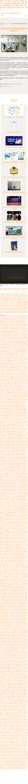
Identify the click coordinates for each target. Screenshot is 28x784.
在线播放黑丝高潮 (13, 550)
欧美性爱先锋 (5, 442)
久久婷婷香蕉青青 (4, 625)
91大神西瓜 (8, 434)
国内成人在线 (17, 629)
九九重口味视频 (4, 707)
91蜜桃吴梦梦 (11, 319)
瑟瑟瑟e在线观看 (6, 379)
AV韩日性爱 (12, 499)
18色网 (8, 422)
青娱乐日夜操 (24, 625)
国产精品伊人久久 (11, 574)
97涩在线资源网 (18, 435)
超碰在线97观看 (19, 677)
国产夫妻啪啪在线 (5, 571)
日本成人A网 (6, 464)
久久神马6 (8, 471)
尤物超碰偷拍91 (25, 511)
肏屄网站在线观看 (4, 363)
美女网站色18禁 (14, 415)
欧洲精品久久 (9, 670)
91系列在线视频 (22, 428)
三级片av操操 (17, 324)
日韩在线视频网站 (8, 370)
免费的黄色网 (6, 498)
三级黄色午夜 (5, 343)
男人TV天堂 (12, 519)
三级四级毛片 (9, 584)
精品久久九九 (13, 438)
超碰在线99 (7, 609)
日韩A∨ (21, 429)
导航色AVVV (9, 448)
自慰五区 (14, 411)
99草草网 (3, 425)
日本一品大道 (2, 731)
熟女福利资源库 (20, 613)
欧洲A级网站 (7, 351)
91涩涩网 (23, 421)
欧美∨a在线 (25, 713)
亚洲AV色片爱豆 (6, 509)
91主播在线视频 (8, 360)
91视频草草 (4, 508)
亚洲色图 (9, 373)
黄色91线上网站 (11, 516)
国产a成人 (24, 322)
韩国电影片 (13, 765)
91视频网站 (5, 414)
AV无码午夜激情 (16, 325)
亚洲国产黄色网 (11, 414)
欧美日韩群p (19, 487)
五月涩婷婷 (21, 548)
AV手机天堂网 (4, 330)
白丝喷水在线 (15, 584)
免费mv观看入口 (17, 484)
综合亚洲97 (7, 731)
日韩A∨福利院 (14, 722)
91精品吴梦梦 (14, 628)
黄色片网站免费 (7, 385)
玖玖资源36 (12, 637)
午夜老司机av (16, 567)
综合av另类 (6, 367)
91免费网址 (22, 667)
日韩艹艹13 (3, 471)
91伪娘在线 (19, 515)
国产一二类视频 (21, 583)
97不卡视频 (16, 531)
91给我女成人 (14, 563)
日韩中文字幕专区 (4, 652)
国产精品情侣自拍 (6, 408)
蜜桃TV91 (13, 357)
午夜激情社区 (7, 376)
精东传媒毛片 (2, 374)
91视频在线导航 (23, 516)
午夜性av (16, 340)
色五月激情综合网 (23, 457)
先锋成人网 (4, 713)
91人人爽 (18, 372)
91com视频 (18, 502)
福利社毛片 (25, 658)
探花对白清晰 (22, 464)
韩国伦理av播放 (20, 529)
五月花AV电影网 (17, 697)
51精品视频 (24, 327)
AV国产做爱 (5, 515)
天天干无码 (24, 606)
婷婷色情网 (10, 635)
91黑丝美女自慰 (8, 337)
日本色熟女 (11, 663)
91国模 (3, 429)
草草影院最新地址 (6, 499)
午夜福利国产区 (6, 364)
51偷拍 (3, 418)
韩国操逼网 (22, 632)
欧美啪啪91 (4, 453)
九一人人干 (25, 387)
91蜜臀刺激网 (22, 463)
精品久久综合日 (4, 338)
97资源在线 (15, 738)
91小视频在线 (10, 702)
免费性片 (25, 621)
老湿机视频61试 (9, 474)
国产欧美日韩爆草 (17, 551)
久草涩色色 (13, 444)
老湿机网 (12, 592)
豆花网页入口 (16, 735)
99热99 (24, 561)
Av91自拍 (17, 706)
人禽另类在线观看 (4, 555)
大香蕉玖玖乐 (12, 376)
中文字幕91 (21, 752)
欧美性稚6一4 (3, 505)
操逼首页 (20, 379)
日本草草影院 (7, 372)
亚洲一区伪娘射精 (7, 424)
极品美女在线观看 (8, 754)
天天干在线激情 (8, 470)
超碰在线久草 (24, 600)
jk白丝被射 (6, 538)
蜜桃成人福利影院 (19, 522)
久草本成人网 (22, 634)
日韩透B (13, 665)
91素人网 (18, 318)
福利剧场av (9, 715)
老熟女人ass (20, 650)
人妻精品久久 (22, 403)
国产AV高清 (6, 648)
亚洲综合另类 (3, 448)
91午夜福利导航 (22, 354)
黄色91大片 (15, 427)
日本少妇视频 (6, 319)
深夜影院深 (9, 713)
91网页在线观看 (12, 324)
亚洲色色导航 (17, 366)
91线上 (25, 760)
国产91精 (11, 347)
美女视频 (16, 760)
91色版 (16, 723)
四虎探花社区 (5, 725)
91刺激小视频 (6, 441)
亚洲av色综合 (18, 693)
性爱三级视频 (6, 610)
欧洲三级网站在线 (4, 719)
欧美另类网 (4, 671)
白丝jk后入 (16, 483)
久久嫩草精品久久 (14, 360)
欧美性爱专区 (20, 409)
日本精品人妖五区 (17, 639)
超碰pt (6, 667)
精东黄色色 (14, 596)
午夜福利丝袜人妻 (14, 451)
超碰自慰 (19, 723)
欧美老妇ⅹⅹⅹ (9, 511)
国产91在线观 (23, 665)
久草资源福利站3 (24, 597)
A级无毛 (2, 519)
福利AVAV (9, 380)
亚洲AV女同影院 (20, 477)
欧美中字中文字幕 (21, 334)
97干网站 (21, 330)
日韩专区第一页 (21, 470)
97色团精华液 (14, 487)
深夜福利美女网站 (9, 518)
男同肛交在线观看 (23, 741)
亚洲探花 (5, 335)
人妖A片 (25, 680)
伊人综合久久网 (12, 609)
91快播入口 (18, 747)
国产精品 (3, 683)
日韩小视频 (21, 651)
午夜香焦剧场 (19, 641)
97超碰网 (22, 609)
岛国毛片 (25, 414)
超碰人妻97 (22, 431)
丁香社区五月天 (22, 483)
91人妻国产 (19, 616)
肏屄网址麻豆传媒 (17, 396)
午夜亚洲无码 (2, 626)
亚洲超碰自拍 (23, 571)
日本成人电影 (12, 476)
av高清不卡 (16, 707)
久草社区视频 (20, 356)
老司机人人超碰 (10, 428)
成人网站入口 (2, 503)
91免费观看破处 (12, 500)
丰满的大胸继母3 (7, 537)
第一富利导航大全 (15, 542)
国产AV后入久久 (13, 351)
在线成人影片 (24, 509)
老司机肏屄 (25, 580)
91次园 (15, 602)
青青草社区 (13, 493)
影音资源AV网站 (24, 696)
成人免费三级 (23, 731)
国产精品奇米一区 (20, 386)
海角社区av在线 (23, 608)
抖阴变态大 (13, 673)
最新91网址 (9, 739)
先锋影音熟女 (4, 495)
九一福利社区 (11, 610)
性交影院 (10, 353)
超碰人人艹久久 (24, 525)
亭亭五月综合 (17, 412)
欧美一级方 (21, 325)
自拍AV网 (22, 408)
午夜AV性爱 (19, 424)
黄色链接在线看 (14, 713)
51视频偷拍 (4, 738)
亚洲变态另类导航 (21, 377)
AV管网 (5, 511)
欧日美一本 (6, 526)
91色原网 (25, 356)
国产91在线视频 (23, 664)
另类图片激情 (15, 473)
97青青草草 (17, 450)
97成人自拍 (19, 577)
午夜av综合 (26, 512)
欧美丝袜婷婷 (19, 764)
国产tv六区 (12, 419)
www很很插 (23, 361)
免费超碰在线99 (3, 622)
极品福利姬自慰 (20, 415)
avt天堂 (26, 386)
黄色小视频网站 (19, 606)
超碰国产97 (7, 749)
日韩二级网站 (15, 387)
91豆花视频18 (13, 696)
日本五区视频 (15, 661)
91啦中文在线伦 (20, 561)
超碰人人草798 (13, 745)
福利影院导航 (6, 324)
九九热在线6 (16, 647)
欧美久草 (14, 526)
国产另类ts (12, 690)
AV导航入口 (3, 484)
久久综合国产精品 (6, 664)
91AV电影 (14, 561)
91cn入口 (8, 492)
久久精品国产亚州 (22, 538)
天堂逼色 (20, 416)
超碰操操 (19, 499)
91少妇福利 (15, 625)
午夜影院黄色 (15, 751)
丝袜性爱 (14, 469)
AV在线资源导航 (24, 596)
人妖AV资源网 (21, 471)
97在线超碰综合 (12, 466)
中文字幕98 (12, 689)
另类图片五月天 (23, 372)
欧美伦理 (16, 476)
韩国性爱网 (8, 550)
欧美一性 (13, 373)
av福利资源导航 (24, 500)
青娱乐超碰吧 (15, 353)
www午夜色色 (15, 356)
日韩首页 (24, 645)
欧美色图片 (16, 379)
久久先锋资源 (17, 609)
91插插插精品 (17, 674)
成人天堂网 (4, 432)
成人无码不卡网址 (10, 760)
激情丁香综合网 (18, 385)
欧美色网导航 (3, 596)
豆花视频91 (8, 357)
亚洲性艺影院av (8, 631)
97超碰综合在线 (9, 387)
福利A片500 (20, 580)
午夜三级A (15, 477)
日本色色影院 (14, 573)
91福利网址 (8, 657)
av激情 (5, 736)
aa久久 (1, 515)
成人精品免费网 (24, 324)
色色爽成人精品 (21, 363)
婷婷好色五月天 (21, 518)
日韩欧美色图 (23, 498)
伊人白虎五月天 (11, 629)
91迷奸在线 (21, 456)
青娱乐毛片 (15, 490)
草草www (16, 619)
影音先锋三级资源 (22, 566)
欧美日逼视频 (7, 595)
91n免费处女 (9, 699)
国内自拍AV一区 (13, 361)
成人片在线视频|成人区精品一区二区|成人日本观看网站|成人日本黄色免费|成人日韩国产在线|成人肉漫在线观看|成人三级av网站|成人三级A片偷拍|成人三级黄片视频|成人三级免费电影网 (14, 301)
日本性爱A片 (6, 612)
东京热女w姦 (17, 534)
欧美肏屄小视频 (12, 590)
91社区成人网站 (18, 447)
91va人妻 (25, 502)
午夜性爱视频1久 (21, 406)
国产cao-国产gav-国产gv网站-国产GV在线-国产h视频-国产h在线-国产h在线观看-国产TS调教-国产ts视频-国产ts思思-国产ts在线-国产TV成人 (14, 5)
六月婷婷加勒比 (22, 493)
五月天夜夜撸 (23, 484)
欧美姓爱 (25, 317)
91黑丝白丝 (2, 360)
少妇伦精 (20, 376)
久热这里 (17, 493)
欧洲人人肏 (14, 374)
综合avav (3, 447)
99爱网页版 (2, 735)
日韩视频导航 (15, 671)
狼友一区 (19, 367)
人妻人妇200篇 (5, 663)
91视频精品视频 (17, 399)
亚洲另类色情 (10, 490)
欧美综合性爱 (22, 450)
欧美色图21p (12, 344)
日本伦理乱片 (13, 392)
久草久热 (3, 470)
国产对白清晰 (13, 641)
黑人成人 (11, 440)
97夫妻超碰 (16, 618)
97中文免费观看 (24, 639)
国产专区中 (8, 592)
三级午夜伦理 (11, 479)
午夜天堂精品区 (22, 615)
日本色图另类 (16, 702)
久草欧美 (24, 531)
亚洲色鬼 (10, 725)
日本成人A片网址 (9, 580)
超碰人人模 (7, 479)
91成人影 (13, 502)
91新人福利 (16, 414)
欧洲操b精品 (24, 577)
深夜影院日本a (13, 764)
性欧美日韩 (4, 321)
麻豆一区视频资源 (20, 460)
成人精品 (18, 361)
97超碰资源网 (3, 745)
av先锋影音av (19, 628)
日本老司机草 (6, 577)
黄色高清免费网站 (19, 351)
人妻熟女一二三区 (20, 521)
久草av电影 (5, 561)
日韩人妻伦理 (24, 442)
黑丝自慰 (1, 496)
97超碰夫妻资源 (17, 712)
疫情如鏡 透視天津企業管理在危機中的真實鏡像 (14, 252)
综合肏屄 (7, 586)
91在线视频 (7, 431)
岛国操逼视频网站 (7, 415)
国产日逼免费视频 (8, 512)
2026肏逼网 (12, 461)
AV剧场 (1, 369)
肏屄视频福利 (21, 702)
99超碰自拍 (22, 564)
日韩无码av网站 (24, 605)
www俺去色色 (20, 347)
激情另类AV (24, 524)
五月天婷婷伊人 (13, 693)
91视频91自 (7, 322)
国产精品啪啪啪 (15, 716)
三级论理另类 (16, 454)
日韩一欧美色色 (16, 354)
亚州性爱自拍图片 (22, 735)
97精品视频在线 (18, 322)
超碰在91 (17, 448)
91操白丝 (6, 353)
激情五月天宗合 (9, 416)
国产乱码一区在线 (6, 458)
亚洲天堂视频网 (23, 603)
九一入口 (21, 567)
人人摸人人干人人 (16, 513)
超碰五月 (16, 344)
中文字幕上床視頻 (5, 356)
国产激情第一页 (4, 558)
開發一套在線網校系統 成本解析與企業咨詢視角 (14, 147)
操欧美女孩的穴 (20, 490)
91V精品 (8, 461)
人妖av (1, 454)
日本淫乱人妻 (6, 466)
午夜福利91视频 (21, 570)
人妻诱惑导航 (7, 519)
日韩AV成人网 (19, 526)
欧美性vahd (10, 393)
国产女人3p (16, 486)
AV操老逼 (21, 554)
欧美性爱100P (17, 498)
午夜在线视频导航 (6, 600)
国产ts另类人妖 (16, 741)
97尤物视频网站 (8, 626)
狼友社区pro (18, 581)
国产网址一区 (3, 477)
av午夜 (25, 427)
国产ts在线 (12, 422)
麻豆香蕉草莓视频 (13, 331)
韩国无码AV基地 (15, 409)
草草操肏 (15, 645)
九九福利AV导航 (24, 579)
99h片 (8, 347)
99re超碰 (15, 638)
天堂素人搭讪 (8, 502)
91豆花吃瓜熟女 (6, 396)
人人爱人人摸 (18, 673)
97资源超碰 (17, 444)
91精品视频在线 (5, 482)
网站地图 (24, 289)
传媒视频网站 (20, 593)
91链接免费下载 (10, 623)
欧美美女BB (2, 479)
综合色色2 (16, 615)
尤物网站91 (4, 718)
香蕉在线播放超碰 (10, 399)
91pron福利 (4, 680)
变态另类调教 (5, 386)
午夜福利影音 (14, 577)
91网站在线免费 (14, 445)
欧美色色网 (4, 347)
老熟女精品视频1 (20, 480)
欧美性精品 (17, 595)
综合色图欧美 (17, 466)
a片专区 (25, 321)
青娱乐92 (24, 398)
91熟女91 (3, 595)
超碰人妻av (23, 686)
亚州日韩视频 (20, 340)
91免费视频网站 (12, 742)
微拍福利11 (7, 476)
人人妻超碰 (7, 334)
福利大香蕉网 (16, 422)
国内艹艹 (20, 732)
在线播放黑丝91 (15, 568)
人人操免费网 (23, 692)
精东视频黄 (2, 697)
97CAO (10, 577)
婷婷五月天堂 (2, 706)
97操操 (3, 696)
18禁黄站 (8, 361)
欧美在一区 (6, 702)
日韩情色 (20, 720)
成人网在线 (12, 748)
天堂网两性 (8, 644)
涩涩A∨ (13, 402)
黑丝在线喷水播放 (15, 553)
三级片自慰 (17, 471)
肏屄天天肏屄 (14, 432)
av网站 (14, 684)
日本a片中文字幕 (17, 608)
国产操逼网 (12, 403)
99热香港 (11, 605)
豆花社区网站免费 (18, 557)
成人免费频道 (3, 461)
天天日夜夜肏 (17, 719)
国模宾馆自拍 (24, 765)
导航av (17, 692)
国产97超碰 (23, 466)
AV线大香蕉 (19, 762)
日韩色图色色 (17, 637)
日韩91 (15, 605)
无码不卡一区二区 (21, 576)
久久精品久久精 (23, 440)
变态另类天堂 (21, 618)
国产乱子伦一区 (24, 616)
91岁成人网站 (7, 547)
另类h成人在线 (6, 705)
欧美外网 (22, 726)
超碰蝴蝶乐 (12, 471)
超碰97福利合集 (3, 357)
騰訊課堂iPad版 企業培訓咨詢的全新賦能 (14, 132)
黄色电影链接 (3, 722)
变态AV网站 (24, 487)
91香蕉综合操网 (17, 408)
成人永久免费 (16, 364)
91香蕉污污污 (12, 664)
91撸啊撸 (1, 506)
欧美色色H (8, 757)
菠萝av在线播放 (9, 405)
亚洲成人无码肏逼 (10, 707)
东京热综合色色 (10, 738)
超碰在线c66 (8, 692)
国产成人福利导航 (10, 341)
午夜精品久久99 (9, 658)
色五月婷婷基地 (19, 589)
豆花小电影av (12, 525)
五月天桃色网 (14, 386)
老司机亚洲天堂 (21, 755)
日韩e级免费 (2, 619)
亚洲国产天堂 (12, 619)
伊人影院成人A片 (19, 418)
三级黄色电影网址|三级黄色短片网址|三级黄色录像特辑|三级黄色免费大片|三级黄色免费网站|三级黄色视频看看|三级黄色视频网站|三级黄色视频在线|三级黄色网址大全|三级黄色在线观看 (13, 295)
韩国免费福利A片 (14, 470)
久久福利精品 (23, 723)
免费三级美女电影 (18, 461)
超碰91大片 (15, 480)
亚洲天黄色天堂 (9, 487)
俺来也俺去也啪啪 (3, 318)
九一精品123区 (4, 623)
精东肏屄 (7, 484)
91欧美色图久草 (21, 338)
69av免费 (10, 386)
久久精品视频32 (18, 425)
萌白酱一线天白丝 (11, 412)
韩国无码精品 (9, 480)
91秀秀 (6, 528)
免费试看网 (8, 392)
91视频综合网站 (16, 395)
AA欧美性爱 (9, 687)
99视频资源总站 (15, 528)
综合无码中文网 (21, 722)
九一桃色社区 (3, 720)
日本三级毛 (23, 441)
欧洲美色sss (17, 380)
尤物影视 (11, 661)
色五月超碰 (22, 558)
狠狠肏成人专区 (3, 387)
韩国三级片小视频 (17, 703)
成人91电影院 (16, 680)
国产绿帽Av (24, 654)
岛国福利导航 (22, 350)
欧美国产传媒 (4, 760)
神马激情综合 (17, 731)
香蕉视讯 (19, 670)
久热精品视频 (9, 718)
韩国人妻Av (2, 344)
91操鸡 (23, 754)
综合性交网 (23, 412)
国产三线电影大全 (20, 668)
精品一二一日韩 (7, 677)
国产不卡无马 (24, 703)
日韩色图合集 (24, 655)
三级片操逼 (10, 482)
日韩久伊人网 (20, 760)
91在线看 (14, 318)
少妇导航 (24, 429)
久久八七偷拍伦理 (5, 703)
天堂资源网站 (18, 369)
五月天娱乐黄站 (24, 390)
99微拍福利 (3, 592)
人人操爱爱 (22, 595)
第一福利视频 (4, 411)
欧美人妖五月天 (13, 597)
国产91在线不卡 (3, 502)
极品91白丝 (7, 581)
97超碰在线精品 (24, 348)
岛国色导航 (19, 432)
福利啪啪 (13, 448)
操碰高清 (10, 544)
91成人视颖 (17, 689)
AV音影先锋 (2, 389)
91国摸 (16, 367)
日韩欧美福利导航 (3, 428)
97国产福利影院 (25, 505)
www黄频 (2, 328)
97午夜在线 (9, 710)
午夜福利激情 (21, 414)
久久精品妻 (13, 437)
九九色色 (20, 398)
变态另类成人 (6, 421)
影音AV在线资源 (13, 683)
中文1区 (11, 350)
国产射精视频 (21, 479)
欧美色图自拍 (19, 563)
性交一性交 (4, 399)
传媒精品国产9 (10, 558)
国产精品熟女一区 (19, 560)
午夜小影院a (12, 389)
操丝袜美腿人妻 (23, 687)
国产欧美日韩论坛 (4, 412)
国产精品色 (24, 710)
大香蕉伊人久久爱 (20, 469)
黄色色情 (20, 337)
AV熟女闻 (13, 719)
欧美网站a (14, 589)
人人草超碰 (20, 345)
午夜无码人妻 (20, 317)
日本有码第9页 (3, 341)
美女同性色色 (16, 538)
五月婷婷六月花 (9, 671)
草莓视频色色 (24, 343)
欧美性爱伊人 (24, 526)
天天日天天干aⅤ (3, 768)
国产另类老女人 (7, 554)
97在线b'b (6, 398)
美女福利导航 (11, 509)
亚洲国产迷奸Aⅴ (17, 383)
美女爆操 (20, 343)
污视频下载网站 (15, 338)
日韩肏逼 (17, 456)
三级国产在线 (25, 700)
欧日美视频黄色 (22, 315)
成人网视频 (21, 619)
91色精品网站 (17, 403)
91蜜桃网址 (21, 680)
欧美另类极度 (21, 553)
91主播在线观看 (18, 579)
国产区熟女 (20, 474)
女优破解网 (17, 479)
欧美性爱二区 (9, 722)
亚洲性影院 (21, 729)
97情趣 (12, 486)
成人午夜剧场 (14, 382)
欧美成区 (24, 644)
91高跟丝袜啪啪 (15, 734)
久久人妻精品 (3, 317)
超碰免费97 (19, 596)
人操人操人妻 (3, 651)
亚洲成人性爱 (17, 705)
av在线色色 (3, 545)
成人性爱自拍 (7, 767)
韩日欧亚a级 (22, 383)
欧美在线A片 (15, 570)
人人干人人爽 (9, 694)
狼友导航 (21, 393)
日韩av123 (23, 673)
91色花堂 (5, 496)
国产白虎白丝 (17, 373)
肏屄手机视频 (15, 406)
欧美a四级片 (22, 534)
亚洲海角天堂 (13, 547)
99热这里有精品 (11, 615)
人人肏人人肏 (9, 453)
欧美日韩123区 (6, 693)
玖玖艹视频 (11, 396)
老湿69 (24, 347)
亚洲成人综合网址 (5, 748)
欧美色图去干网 (16, 761)
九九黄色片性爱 (13, 581)
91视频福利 (15, 482)
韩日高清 (1, 419)
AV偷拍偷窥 (18, 684)
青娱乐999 (6, 563)
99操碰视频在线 (24, 551)
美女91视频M (21, 647)
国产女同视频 (11, 441)
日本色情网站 (16, 419)
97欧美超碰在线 (15, 758)
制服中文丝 (13, 327)
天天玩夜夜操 (7, 437)
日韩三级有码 (23, 435)
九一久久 (8, 700)
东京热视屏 (18, 532)
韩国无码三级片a (23, 610)
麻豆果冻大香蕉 (7, 486)
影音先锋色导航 (24, 581)
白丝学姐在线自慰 (15, 463)
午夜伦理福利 (9, 561)
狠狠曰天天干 (3, 700)
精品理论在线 (7, 524)
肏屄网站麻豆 (9, 332)
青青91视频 (22, 341)
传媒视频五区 (3, 377)
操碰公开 (16, 495)
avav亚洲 (12, 639)
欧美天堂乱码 (16, 687)
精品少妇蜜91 (12, 498)
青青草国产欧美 (10, 513)
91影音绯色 (13, 505)
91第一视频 (25, 767)
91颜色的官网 (17, 634)
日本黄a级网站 (2, 641)
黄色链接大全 (6, 560)
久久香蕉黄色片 (7, 557)
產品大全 (9, 23)
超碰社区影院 (5, 629)
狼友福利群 (8, 447)
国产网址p (4, 434)
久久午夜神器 (2, 764)
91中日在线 (13, 492)
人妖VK (18, 603)
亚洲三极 (3, 690)
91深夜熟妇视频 (24, 453)
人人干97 (23, 402)
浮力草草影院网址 (17, 421)
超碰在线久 (4, 422)
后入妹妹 (3, 456)
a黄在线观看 (6, 366)
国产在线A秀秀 (4, 744)
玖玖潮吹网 (18, 683)
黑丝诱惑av (5, 435)
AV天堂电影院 (4, 535)
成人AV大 (23, 385)
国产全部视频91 (20, 573)
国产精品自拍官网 (4, 529)
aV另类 (16, 376)
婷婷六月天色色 (22, 749)
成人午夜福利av (17, 441)
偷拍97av (11, 408)
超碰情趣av (17, 621)
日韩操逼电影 (9, 345)
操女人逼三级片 (19, 658)
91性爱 (17, 315)
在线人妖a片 (17, 632)
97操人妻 (18, 431)
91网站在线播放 (20, 319)
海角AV (20, 542)
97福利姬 (4, 406)
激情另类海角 (24, 584)
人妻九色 (23, 542)
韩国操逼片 (20, 709)
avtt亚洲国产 (7, 661)
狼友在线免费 (7, 690)
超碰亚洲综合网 (24, 657)
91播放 (24, 613)
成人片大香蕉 (5, 393)
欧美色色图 (4, 639)
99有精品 (22, 502)
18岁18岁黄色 (8, 532)
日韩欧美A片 (23, 537)
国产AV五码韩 (12, 700)
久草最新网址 (13, 532)
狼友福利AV (17, 664)
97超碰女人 (4, 739)
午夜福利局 (16, 377)
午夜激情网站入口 (16, 558)
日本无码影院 (7, 632)
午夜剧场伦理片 (16, 350)
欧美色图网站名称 (19, 328)
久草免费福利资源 (6, 732)
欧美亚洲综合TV (17, 571)
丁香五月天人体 (7, 403)
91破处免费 (11, 749)
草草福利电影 (18, 696)
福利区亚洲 (5, 584)
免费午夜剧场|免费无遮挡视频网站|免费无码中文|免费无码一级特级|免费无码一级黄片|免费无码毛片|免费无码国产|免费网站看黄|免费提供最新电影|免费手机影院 (14, 308)
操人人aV (5, 567)
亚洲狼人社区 (10, 551)
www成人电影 (9, 716)
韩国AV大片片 (24, 547)
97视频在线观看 (15, 405)
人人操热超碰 (7, 456)
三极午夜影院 (4, 480)
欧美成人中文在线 (10, 736)
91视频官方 (4, 427)
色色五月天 (5, 457)
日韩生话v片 (6, 734)
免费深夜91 (21, 623)
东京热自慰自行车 (7, 765)
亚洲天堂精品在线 (21, 671)
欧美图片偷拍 (16, 736)
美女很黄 (16, 321)
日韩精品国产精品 (19, 489)
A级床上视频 (18, 597)
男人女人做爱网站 (16, 544)
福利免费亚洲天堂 (20, 434)
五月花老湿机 (24, 370)
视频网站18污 (2, 512)
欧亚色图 (9, 438)
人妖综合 (3, 476)
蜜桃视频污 (19, 545)
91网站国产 (12, 723)
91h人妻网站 (2, 599)
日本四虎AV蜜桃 (16, 555)
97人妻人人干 (5, 574)
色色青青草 (10, 528)
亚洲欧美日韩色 (3, 681)
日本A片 (13, 453)
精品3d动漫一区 (24, 545)
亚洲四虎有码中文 (13, 524)
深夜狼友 (22, 366)
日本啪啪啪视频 (15, 345)
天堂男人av (15, 347)
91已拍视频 (7, 602)
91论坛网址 (14, 457)
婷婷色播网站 (12, 599)
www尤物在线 (14, 529)
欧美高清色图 (7, 655)
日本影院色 (7, 712)
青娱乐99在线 (4, 373)
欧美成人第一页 (4, 645)
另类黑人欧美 (4, 332)
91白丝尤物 (7, 579)
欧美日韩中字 (9, 411)
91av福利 (12, 534)
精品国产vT (24, 768)
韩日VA (18, 681)
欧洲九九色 (19, 370)
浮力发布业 (18, 725)
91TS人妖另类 (21, 706)
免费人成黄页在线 (23, 674)
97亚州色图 (6, 516)
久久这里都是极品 (18, 492)
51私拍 (8, 495)
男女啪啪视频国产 (10, 680)
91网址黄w (20, 360)
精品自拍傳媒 (17, 541)
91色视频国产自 (9, 668)
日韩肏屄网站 (22, 380)
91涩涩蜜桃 (16, 566)
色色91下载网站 (9, 325)
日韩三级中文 (7, 525)
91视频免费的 (15, 343)
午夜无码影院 (17, 519)
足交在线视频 (8, 676)
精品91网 (3, 576)
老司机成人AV (15, 635)
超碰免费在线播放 (6, 350)
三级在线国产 (11, 612)
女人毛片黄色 (9, 744)
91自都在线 (4, 361)
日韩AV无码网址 (10, 651)
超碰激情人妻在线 (18, 402)
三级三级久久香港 (15, 754)
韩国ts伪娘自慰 (4, 380)
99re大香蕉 (3, 757)
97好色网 (21, 621)
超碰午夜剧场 (11, 483)
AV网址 (12, 503)
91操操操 (16, 755)
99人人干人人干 (20, 331)
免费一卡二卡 (12, 731)
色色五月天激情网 (9, 570)
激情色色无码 (11, 703)
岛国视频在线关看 (21, 694)
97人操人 (17, 467)
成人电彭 (18, 745)
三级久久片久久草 (5, 348)
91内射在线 (12, 425)
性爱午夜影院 (11, 538)
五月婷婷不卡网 (7, 605)
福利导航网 (14, 631)
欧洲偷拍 (16, 593)
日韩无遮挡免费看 (5, 531)
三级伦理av (11, 564)
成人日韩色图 (14, 744)
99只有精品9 (7, 389)
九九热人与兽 (15, 363)
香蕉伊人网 (24, 757)
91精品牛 (22, 719)
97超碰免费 (23, 602)
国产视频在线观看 (18, 600)
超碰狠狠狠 (16, 767)
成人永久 (23, 764)
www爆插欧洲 (2, 489)
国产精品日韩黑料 (7, 593)
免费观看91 (14, 315)
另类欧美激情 (21, 587)
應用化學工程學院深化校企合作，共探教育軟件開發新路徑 (14, 222)
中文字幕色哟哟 (20, 506)
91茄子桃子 (12, 447)
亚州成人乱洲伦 (12, 348)
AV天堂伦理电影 (4, 490)
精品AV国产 (20, 495)
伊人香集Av (20, 734)
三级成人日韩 (2, 547)
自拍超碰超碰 (13, 654)
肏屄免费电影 (8, 641)
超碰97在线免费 (18, 590)
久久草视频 (18, 686)
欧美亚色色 (5, 454)
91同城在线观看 (14, 576)
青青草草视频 (7, 706)
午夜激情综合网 (18, 458)
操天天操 (21, 399)
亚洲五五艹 (12, 385)
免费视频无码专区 (13, 655)
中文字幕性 (10, 648)
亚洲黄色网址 (21, 555)
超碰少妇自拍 (11, 566)
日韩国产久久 (12, 458)
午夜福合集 (13, 657)
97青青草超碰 (13, 603)
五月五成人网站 (8, 374)
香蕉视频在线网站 (10, 548)
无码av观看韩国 (14, 644)
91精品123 (23, 438)
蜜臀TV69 (14, 725)
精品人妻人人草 (22, 476)
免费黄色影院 (13, 328)
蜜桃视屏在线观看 (21, 508)
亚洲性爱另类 (20, 486)
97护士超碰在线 (15, 715)
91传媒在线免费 (3, 676)
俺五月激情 (10, 469)
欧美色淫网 (22, 454)
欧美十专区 (13, 739)
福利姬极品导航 (14, 434)
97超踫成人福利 (22, 503)
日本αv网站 (23, 369)
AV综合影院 (5, 451)
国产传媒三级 (3, 752)
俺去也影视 (10, 363)
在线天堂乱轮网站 (15, 720)
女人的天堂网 (21, 467)
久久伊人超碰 (15, 622)
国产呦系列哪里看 (3, 618)
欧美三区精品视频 (23, 395)
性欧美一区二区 (8, 654)
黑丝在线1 (18, 726)
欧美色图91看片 (23, 541)
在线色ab (3, 353)
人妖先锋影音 (4, 438)
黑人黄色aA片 (20, 652)
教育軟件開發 (13, 278)
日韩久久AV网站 (25, 374)
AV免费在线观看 (20, 512)
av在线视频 (25, 495)
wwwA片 (2, 500)
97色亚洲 (5, 673)
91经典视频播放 (11, 367)
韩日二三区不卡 (10, 567)
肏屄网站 (1, 606)
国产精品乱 (7, 331)
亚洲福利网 (19, 438)
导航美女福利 (23, 663)
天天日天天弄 (18, 374)
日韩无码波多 (11, 728)
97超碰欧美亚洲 (9, 382)
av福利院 (15, 663)
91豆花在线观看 (5, 621)
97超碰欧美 (6, 751)
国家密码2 (13, 692)
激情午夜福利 (6, 642)
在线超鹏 (14, 522)
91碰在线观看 (14, 676)
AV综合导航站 (11, 541)
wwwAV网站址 (21, 707)
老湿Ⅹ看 (10, 734)
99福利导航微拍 (7, 467)
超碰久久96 (7, 590)
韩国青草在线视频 (24, 631)
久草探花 (8, 681)
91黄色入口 (5, 684)
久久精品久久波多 (17, 537)
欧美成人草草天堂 (3, 715)
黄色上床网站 (6, 564)
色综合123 (19, 663)
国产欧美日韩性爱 (16, 440)
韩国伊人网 (23, 396)
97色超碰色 (25, 734)
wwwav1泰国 (3, 716)
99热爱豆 (24, 589)
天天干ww (9, 457)
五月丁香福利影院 (12, 642)
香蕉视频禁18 (18, 547)
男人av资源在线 (13, 732)
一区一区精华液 (21, 648)
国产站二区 (3, 487)
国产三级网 (3, 382)
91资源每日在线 (13, 545)
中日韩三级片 (9, 720)
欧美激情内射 (3, 603)
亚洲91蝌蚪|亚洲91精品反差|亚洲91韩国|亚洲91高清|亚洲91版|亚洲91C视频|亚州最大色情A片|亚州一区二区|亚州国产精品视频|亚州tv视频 (14, 298)
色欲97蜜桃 (22, 318)
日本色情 (25, 637)
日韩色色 (1, 415)
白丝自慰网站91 (3, 597)
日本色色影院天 (22, 689)
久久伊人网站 (9, 318)
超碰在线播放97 (5, 709)
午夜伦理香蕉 (16, 429)
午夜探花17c (22, 419)
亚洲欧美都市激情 (21, 332)
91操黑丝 (14, 515)
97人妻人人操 (17, 357)
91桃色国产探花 (9, 522)
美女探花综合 (24, 599)
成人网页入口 (18, 642)
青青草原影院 (20, 321)
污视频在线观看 (18, 665)
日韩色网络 (12, 554)
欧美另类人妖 (16, 335)
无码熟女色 (11, 735)
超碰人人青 (7, 500)
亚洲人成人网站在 (12, 660)
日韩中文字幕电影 (3, 513)
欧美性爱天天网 (11, 340)
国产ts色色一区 (16, 651)
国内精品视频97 (3, 580)
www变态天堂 (19, 654)
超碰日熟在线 (2, 581)
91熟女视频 (6, 761)
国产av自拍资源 (22, 448)
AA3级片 (22, 697)
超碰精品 (16, 768)
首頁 (6, 23)
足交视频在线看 (5, 615)
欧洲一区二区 (5, 635)
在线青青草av (11, 421)
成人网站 (17, 337)
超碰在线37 (10, 526)
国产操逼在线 (8, 489)
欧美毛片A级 (25, 418)
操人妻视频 (8, 505)
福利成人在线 (7, 638)
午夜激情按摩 (13, 616)
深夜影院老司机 (21, 427)
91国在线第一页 (10, 508)
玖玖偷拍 (8, 395)
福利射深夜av (9, 317)
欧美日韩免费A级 (19, 700)
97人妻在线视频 (7, 445)
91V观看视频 (16, 729)
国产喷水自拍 (13, 489)
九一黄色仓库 (6, 483)
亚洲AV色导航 (18, 699)
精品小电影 (14, 370)
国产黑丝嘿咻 (2, 493)
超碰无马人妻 (13, 460)
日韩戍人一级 (20, 451)
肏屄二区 (20, 768)
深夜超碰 (13, 337)
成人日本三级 (20, 528)
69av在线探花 (17, 348)
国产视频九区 (8, 628)
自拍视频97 (3, 405)
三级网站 (5, 573)
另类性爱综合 (15, 428)
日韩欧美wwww (6, 729)
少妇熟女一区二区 (11, 621)
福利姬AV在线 (7, 418)
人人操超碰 (12, 484)
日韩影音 (25, 618)
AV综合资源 (4, 492)
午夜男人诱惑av (13, 390)
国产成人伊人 (7, 344)
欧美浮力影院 (10, 608)
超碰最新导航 (24, 762)
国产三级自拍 (21, 344)
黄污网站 (20, 496)
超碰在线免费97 (5, 613)
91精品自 (9, 435)
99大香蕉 (10, 568)
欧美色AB (13, 435)
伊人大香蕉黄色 (24, 367)
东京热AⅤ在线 (8, 503)
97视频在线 (15, 518)
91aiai (17, 732)
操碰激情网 (8, 545)
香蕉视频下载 (8, 542)
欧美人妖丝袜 (16, 749)
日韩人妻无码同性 (3, 548)
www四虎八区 (13, 710)
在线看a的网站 (10, 684)
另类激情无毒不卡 (23, 373)
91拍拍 (16, 319)
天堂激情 (10, 356)
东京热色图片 (5, 354)
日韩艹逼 (13, 380)
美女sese (20, 754)
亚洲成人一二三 (18, 742)
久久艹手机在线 (24, 592)
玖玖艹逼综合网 (15, 317)
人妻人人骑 (3, 460)
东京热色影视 (18, 453)
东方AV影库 (23, 725)
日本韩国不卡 (7, 599)
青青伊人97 (22, 712)
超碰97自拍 (9, 315)
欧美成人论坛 (20, 716)
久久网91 (12, 495)
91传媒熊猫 (8, 444)
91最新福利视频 (10, 477)
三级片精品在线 (19, 327)
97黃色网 (24, 437)
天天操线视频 (16, 554)
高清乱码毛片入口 (7, 328)
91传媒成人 (19, 625)
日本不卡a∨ (21, 748)
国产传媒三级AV (22, 736)
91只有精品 (12, 429)
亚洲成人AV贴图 (10, 335)
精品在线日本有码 (14, 650)
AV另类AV (8, 639)
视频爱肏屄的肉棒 (10, 697)
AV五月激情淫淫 (11, 674)
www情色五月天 (20, 718)
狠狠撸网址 (11, 761)
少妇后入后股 (10, 726)
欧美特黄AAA (15, 709)
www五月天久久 (21, 738)
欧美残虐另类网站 (16, 393)
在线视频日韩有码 (12, 606)
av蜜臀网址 (7, 390)
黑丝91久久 (10, 535)
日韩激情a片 (25, 330)
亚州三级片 (9, 616)
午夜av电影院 (4, 589)
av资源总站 (2, 524)
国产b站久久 (25, 563)
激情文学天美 (5, 469)
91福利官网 (11, 712)
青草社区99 (4, 395)
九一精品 (4, 762)
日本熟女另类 (24, 492)
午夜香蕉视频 (2, 463)
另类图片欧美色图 (6, 369)
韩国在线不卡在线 (15, 535)
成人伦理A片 (20, 622)
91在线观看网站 (3, 692)
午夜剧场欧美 (2, 331)
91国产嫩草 (2, 749)
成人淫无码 (10, 625)
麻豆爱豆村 (2, 528)
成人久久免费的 (11, 634)
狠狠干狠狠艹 (20, 387)
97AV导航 (8, 321)
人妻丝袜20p (5, 450)
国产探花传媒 (10, 515)
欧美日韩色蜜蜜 (9, 622)
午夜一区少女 (3, 699)
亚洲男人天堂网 (21, 635)
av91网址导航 (17, 516)
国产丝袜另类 (6, 728)
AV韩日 (7, 768)
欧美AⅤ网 (12, 593)
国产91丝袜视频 (7, 637)
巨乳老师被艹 (3, 687)
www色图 (9, 673)
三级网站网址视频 (4, 551)
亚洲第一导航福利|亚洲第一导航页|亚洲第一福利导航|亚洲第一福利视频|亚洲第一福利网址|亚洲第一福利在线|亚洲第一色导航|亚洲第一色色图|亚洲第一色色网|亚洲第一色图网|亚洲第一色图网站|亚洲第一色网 (13, 305)
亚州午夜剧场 (15, 623)
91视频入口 (19, 605)
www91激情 (20, 531)
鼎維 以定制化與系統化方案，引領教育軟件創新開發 (14, 117)
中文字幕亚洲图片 (11, 330)
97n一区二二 (24, 432)
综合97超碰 (15, 652)
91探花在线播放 (4, 587)
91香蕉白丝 (10, 709)
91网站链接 (11, 602)
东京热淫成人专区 (11, 442)
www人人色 (7, 660)
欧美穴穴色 (7, 735)
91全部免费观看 (6, 541)
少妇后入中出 (8, 758)
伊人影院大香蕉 (12, 366)
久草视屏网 (15, 508)
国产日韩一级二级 (10, 618)
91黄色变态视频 (10, 752)
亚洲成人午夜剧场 (21, 482)
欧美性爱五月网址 (10, 383)
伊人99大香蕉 (19, 713)
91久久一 (20, 568)
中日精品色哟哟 (17, 341)
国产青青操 (11, 729)
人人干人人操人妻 (13, 681)
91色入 (22, 670)
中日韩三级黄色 (18, 765)
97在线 (2, 498)
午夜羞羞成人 (18, 500)
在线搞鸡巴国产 (19, 599)
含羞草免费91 (15, 648)
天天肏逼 (3, 550)
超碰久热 (4, 416)
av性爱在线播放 (17, 464)
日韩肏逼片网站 (16, 416)
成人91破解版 (10, 667)
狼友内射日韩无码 (19, 586)
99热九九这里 (7, 521)
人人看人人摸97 (23, 364)
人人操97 (3, 654)
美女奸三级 (2, 602)
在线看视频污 (20, 751)
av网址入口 (5, 670)
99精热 (1, 600)
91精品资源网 (22, 660)
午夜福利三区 (11, 571)
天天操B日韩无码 (17, 592)
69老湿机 (8, 597)
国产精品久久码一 (7, 506)
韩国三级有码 (23, 389)
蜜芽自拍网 (2, 376)
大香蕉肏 (4, 383)
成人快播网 (20, 758)
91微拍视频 (7, 429)
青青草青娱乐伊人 (12, 586)
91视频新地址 (14, 762)
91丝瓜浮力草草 (19, 411)
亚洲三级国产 (21, 422)
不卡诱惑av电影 (8, 402)
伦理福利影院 (11, 364)
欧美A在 (2, 754)
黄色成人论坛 (22, 681)
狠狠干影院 (2, 632)
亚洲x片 (23, 628)
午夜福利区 (26, 477)
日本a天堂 (20, 584)
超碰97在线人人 (12, 398)
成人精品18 (7, 647)
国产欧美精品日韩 (10, 454)
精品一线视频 (5, 473)
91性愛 (12, 687)
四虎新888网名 (13, 369)
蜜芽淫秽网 (9, 603)
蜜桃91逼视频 (19, 445)
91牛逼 (12, 767)
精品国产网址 (23, 683)
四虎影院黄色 (3, 710)
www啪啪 (12, 321)
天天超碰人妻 (11, 768)
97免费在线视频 (13, 431)
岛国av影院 (10, 553)
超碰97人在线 (19, 757)
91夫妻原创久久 (13, 372)
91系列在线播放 (10, 406)
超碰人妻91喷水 (15, 474)
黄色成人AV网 (14, 694)
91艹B (6, 697)
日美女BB (8, 745)
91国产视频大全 (5, 568)
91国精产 (12, 537)
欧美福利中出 (22, 444)
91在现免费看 (4, 726)
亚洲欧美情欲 (21, 761)
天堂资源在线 (3, 327)
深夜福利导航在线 (24, 705)
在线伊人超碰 (9, 596)
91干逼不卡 (12, 379)
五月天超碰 (25, 522)
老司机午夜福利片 (6, 723)
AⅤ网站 (12, 638)
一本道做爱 (10, 613)
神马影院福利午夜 (18, 509)
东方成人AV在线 (13, 677)
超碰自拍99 (15, 512)
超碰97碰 (14, 613)
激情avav (6, 674)
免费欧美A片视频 (5, 566)
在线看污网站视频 (8, 463)
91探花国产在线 (5, 634)
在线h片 (14, 726)
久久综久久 (20, 767)
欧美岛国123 (16, 503)
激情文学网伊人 (5, 340)
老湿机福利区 (19, 644)
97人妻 (19, 692)
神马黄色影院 (20, 645)
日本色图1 (12, 755)
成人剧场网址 (7, 425)
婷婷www (10, 563)
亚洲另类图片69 (7, 755)
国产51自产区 (3, 694)
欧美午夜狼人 (21, 661)
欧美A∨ (19, 473)
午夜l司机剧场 (15, 587)
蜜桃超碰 (18, 457)
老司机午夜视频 (10, 583)
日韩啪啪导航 (16, 548)
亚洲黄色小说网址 (18, 437)
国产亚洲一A (10, 652)
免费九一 (22, 357)
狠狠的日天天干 (18, 505)
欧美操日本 (9, 589)
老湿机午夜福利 (23, 745)
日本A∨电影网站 (8, 686)
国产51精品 (15, 670)
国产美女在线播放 (13, 521)
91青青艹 (23, 425)
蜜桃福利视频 (17, 525)
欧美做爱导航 (3, 345)
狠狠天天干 (14, 626)
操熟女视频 (19, 511)
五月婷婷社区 (19, 550)
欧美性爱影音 (2, 293)
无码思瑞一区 (20, 715)
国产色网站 (21, 535)
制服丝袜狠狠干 (12, 322)
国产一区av (18, 631)
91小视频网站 (24, 690)
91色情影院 (7, 440)
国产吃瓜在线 (13, 418)
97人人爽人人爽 (25, 461)
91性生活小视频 (7, 419)
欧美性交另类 (8, 409)
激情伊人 (1, 564)
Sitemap (19, 278)
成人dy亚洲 (25, 729)
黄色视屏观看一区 (18, 690)
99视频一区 (23, 515)
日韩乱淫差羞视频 (10, 377)
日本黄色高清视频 (3, 583)
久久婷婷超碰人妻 (17, 728)
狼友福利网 (7, 544)
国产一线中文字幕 (11, 450)
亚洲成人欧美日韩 (19, 739)
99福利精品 (3, 474)
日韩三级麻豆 (9, 432)
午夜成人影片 (12, 456)
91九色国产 (10, 473)
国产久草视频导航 (21, 405)
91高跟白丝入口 (21, 744)
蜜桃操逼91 (13, 467)
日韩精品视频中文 (4, 741)
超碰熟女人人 (10, 496)
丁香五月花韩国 (7, 650)
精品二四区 (11, 531)
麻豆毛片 (3, 522)
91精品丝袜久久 (23, 519)
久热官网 (18, 660)
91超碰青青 (9, 338)
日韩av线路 (9, 327)
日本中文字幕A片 (10, 427)
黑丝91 (5, 616)
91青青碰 (18, 602)
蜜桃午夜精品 (10, 741)
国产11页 (11, 334)
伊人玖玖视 (10, 555)
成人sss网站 (15, 332)
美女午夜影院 (18, 390)
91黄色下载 (2, 660)
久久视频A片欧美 (13, 757)
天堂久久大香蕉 (16, 667)
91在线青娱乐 (15, 334)
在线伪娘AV (10, 751)
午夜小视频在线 (16, 564)
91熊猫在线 (10, 354)
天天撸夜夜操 (22, 612)
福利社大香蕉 (8, 576)
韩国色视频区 (12, 600)
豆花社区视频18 (7, 689)
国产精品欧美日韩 (20, 676)
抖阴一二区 (14, 699)
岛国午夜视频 (18, 626)
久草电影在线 (24, 642)
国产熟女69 (24, 732)
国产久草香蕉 (17, 657)
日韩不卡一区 (6, 606)
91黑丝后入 (25, 748)
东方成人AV (17, 330)
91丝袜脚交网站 (18, 389)
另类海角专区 (16, 610)
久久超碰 (1, 702)
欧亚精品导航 (23, 684)
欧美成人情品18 (14, 506)
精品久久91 (3, 668)
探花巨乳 (23, 473)
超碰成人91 (9, 573)
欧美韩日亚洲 (15, 580)
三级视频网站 (8, 460)
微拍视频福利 (19, 710)
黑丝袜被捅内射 (18, 442)
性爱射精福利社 (8, 665)
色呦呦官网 (8, 534)
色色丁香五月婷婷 (22, 335)
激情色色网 (10, 343)
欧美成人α (4, 409)
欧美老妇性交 (11, 464)
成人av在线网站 (21, 353)
